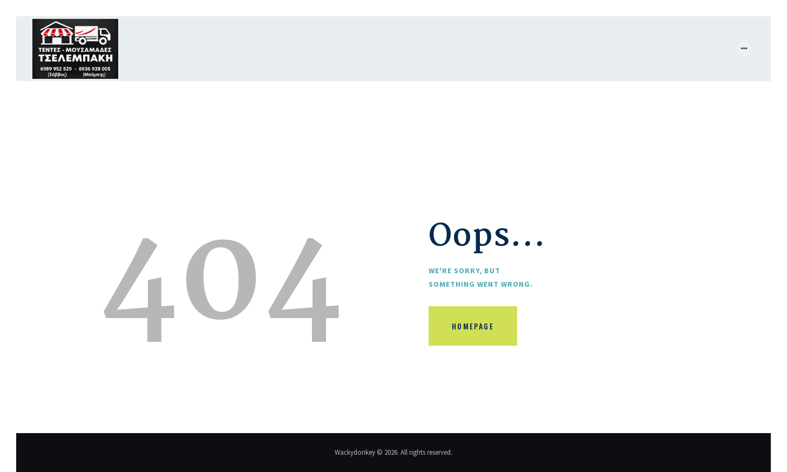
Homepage (473, 326)
